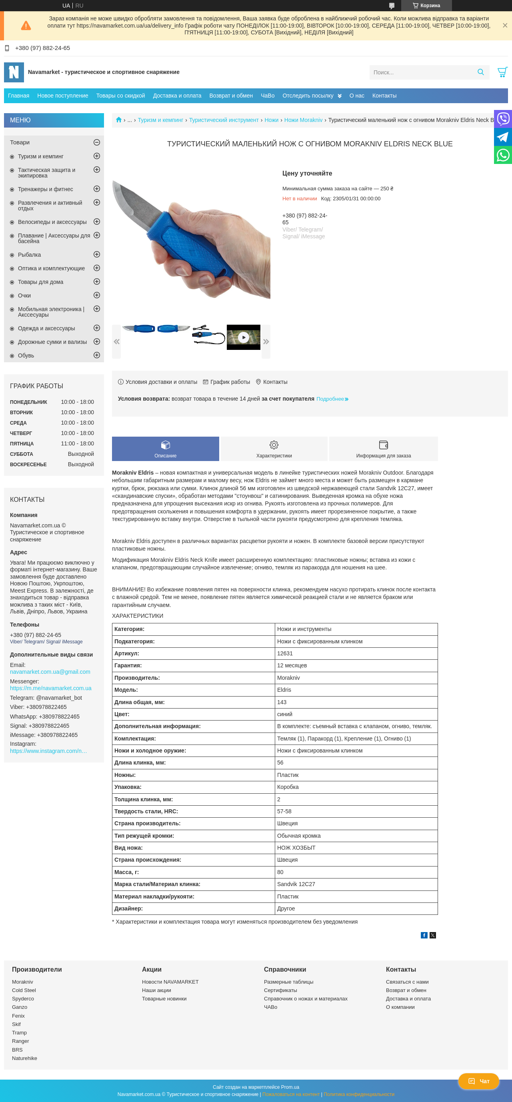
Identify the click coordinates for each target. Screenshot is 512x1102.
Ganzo (19, 1007)
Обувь (26, 355)
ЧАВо (270, 1007)
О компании (400, 1007)
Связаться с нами (407, 982)
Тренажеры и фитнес (45, 189)
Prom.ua (290, 1087)
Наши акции (156, 990)
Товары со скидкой (120, 95)
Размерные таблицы (289, 982)
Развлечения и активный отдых (50, 206)
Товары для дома (40, 282)
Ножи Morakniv (303, 120)
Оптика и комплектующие (51, 268)
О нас (357, 95)
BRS (17, 1050)
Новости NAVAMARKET (170, 982)
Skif (16, 1024)
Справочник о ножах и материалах (306, 999)
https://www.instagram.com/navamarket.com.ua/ (50, 751)
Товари (20, 142)
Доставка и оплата (177, 95)
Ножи (271, 120)
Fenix (18, 1016)
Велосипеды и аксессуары (52, 222)
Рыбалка (29, 255)
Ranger (20, 1041)
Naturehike (24, 1058)
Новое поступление (62, 95)
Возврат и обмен (231, 95)
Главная (18, 95)
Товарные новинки (164, 999)
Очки (24, 295)
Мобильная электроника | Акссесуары (51, 312)
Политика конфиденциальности (359, 1094)
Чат (479, 1081)
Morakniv (22, 982)
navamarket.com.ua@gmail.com (50, 672)
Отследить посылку (307, 95)
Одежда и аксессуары (46, 328)
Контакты (384, 95)
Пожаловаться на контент (291, 1094)
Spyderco (23, 999)
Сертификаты (280, 990)
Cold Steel (24, 990)
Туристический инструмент (224, 120)
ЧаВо (267, 95)
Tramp (19, 1033)
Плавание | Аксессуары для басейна (54, 238)
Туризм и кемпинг (161, 120)
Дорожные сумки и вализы (52, 342)
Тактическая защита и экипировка (46, 173)
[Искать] (481, 72)
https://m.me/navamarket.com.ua (51, 688)
